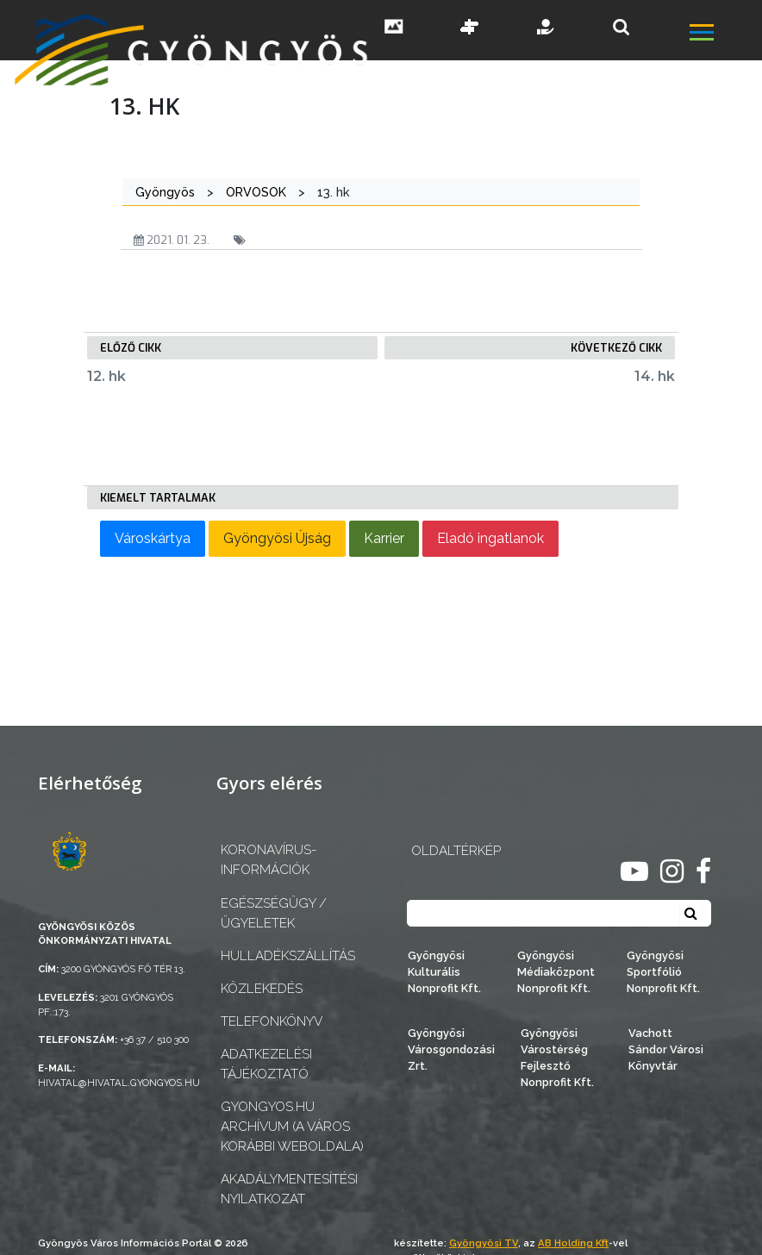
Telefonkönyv (271, 1021)
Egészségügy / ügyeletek (274, 913)
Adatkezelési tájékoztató (266, 1064)
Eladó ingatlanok (490, 538)
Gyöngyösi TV (483, 1243)
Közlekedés (262, 988)
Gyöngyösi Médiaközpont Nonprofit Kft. (556, 972)
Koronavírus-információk (268, 859)
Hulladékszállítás (288, 956)
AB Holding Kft (573, 1243)
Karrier (384, 538)
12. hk (106, 376)
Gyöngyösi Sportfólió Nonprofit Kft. (663, 972)
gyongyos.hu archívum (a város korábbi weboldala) (292, 1126)
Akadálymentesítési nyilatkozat (289, 1189)
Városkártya (152, 538)
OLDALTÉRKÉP (456, 851)
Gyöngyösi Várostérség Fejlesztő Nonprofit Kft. (557, 1058)
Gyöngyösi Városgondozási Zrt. (451, 1049)
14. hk (654, 376)
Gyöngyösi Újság (277, 538)
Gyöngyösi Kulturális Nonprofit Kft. (444, 972)
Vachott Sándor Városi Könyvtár (665, 1049)
